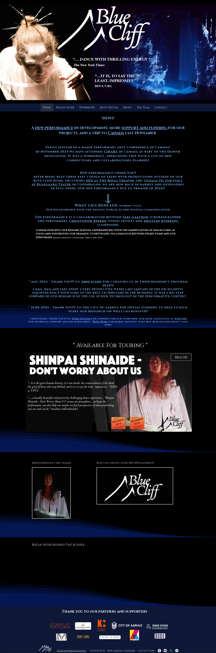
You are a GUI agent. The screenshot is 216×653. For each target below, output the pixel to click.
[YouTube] (165, 650)
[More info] (181, 357)
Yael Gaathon (135, 217)
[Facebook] (159, 650)
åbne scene (91, 282)
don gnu (181, 318)
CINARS (111, 152)
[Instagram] (176, 650)
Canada (116, 133)
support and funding (145, 128)
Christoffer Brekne (87, 221)
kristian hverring (161, 221)
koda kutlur (81, 318)
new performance (54, 128)
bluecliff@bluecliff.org (71, 650)
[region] (107, 245)
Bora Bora (100, 321)
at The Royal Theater (110, 181)
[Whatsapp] (171, 650)
